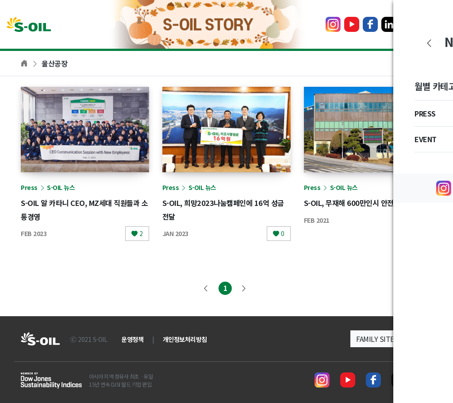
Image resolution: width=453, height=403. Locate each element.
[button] (391, 338)
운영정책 (132, 339)
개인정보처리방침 (185, 339)
